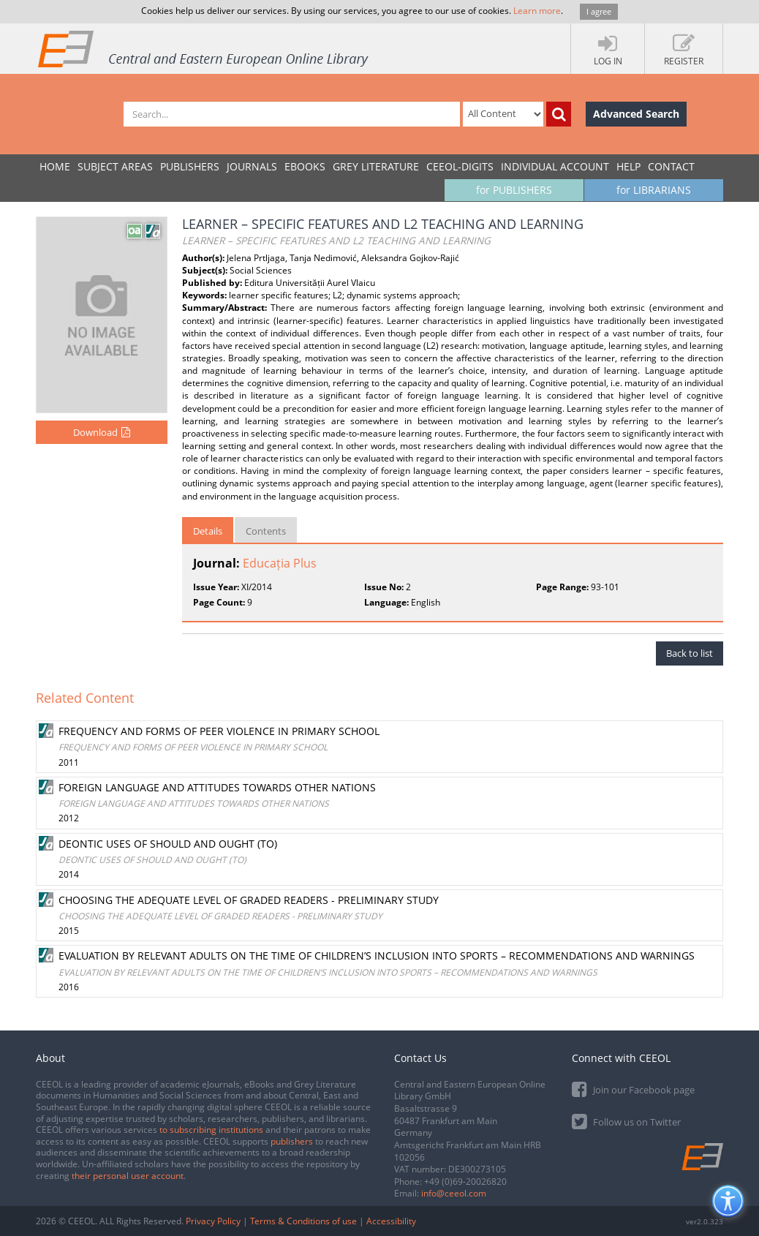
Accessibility (391, 1221)
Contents (266, 531)
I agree (598, 11)
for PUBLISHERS (514, 190)
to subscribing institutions (211, 1129)
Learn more (537, 10)
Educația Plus (280, 563)
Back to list (689, 653)
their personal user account (128, 1175)
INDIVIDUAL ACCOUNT (555, 166)
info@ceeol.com (453, 1193)
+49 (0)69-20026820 (465, 1181)
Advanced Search (636, 114)
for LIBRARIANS (653, 190)
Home (54, 166)
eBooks (304, 166)
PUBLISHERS (189, 166)
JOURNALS (252, 166)
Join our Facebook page (633, 1088)
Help (628, 166)
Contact (671, 166)
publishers (292, 1141)
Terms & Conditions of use (303, 1221)
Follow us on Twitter (626, 1120)
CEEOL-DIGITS (460, 166)
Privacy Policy (213, 1221)
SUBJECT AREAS (115, 166)
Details (207, 531)
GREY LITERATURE (376, 166)
